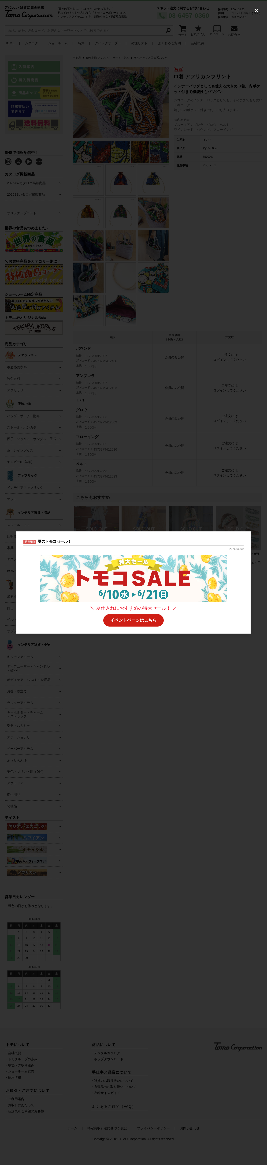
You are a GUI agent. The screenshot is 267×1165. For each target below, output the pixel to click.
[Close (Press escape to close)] (256, 10)
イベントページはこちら (133, 620)
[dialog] (133, 582)
